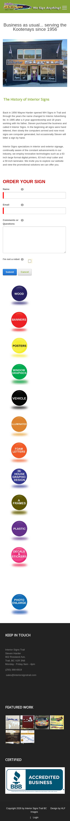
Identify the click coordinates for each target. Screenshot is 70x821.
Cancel (25, 272)
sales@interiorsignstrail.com (21, 675)
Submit (10, 272)
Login (35, 817)
